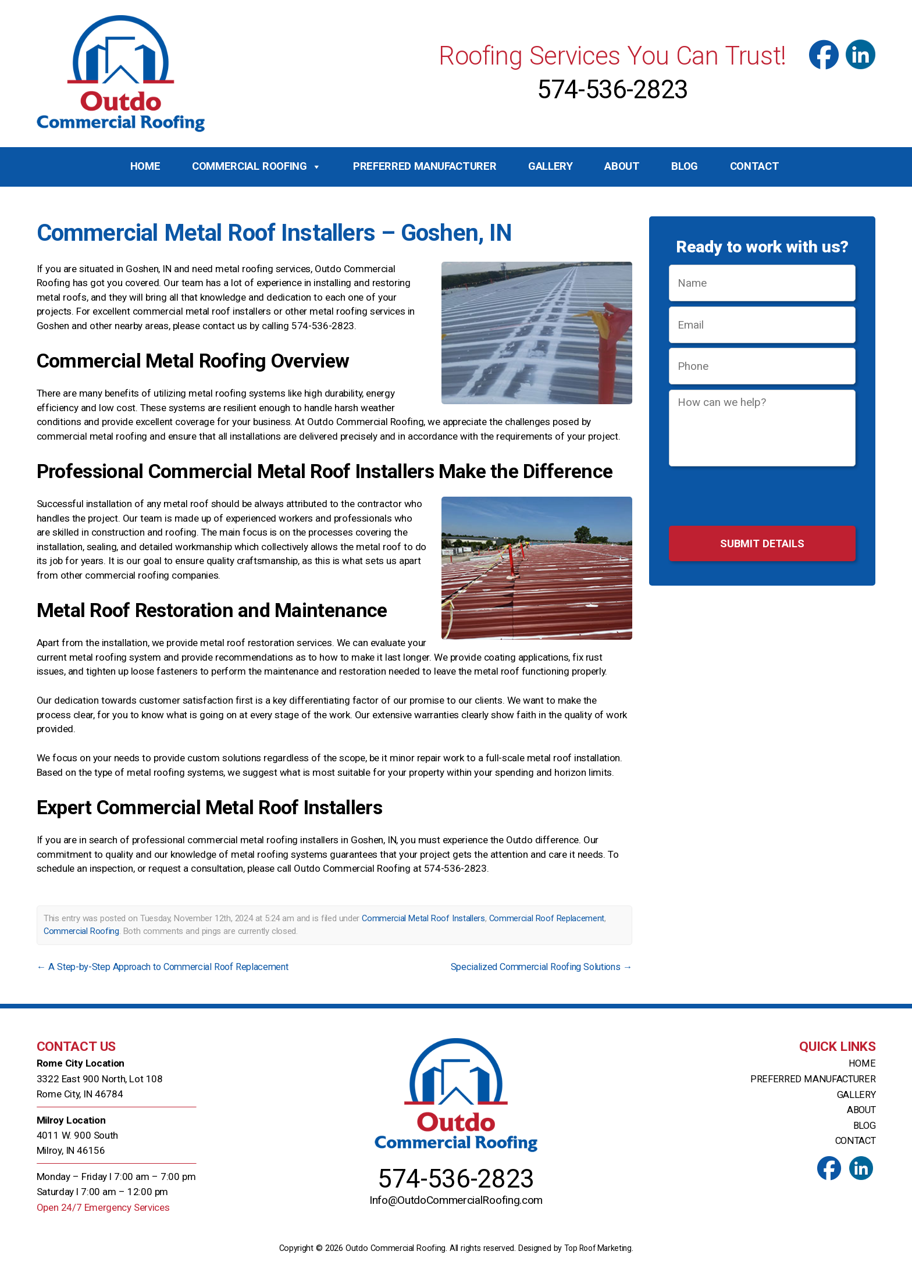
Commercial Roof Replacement (547, 918)
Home (145, 166)
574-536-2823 (612, 90)
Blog (684, 166)
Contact (754, 166)
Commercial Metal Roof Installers (423, 918)
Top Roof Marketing (597, 1248)
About (621, 166)
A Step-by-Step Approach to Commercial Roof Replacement (169, 966)
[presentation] (762, 498)
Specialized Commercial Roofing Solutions (536, 966)
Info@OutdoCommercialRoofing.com (456, 1202)
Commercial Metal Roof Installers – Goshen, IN (280, 232)
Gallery (550, 166)
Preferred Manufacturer (424, 166)
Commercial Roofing (256, 167)
